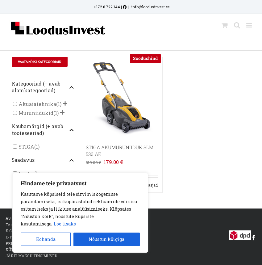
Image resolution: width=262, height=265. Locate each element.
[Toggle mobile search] (237, 25)
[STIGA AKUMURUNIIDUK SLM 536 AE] (121, 97)
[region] (80, 213)
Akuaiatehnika (37, 104)
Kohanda (46, 239)
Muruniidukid (36, 113)
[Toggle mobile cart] (225, 25)
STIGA (26, 146)
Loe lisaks (65, 224)
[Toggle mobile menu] (249, 25)
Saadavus (43, 160)
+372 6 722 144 (106, 6)
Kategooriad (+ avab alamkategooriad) (43, 87)
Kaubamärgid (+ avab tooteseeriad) (43, 129)
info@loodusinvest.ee (150, 6)
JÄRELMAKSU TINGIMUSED (31, 255)
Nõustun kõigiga (106, 239)
